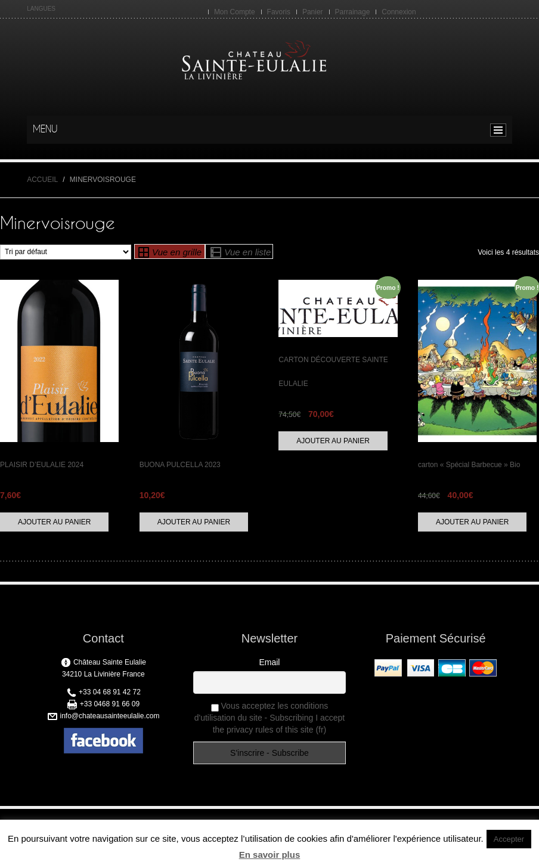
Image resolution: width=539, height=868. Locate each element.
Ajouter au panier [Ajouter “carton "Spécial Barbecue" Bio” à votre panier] (472, 522)
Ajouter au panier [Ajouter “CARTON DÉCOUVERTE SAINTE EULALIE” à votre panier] (332, 441)
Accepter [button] (509, 839)
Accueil (42, 179)
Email (269, 662)
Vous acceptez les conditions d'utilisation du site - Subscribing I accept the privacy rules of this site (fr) (269, 717)
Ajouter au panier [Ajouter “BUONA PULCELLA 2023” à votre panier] (193, 522)
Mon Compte (234, 12)
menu (501, 130)
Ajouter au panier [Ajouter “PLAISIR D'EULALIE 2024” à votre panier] (54, 522)
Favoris (278, 12)
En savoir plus (270, 855)
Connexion (399, 12)
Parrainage (352, 12)
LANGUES (41, 8)
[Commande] (65, 252)
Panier (312, 12)
